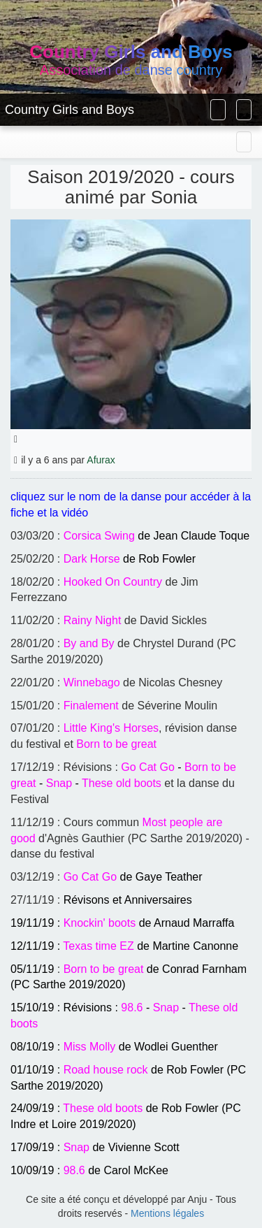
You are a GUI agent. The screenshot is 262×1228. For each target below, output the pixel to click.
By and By (89, 643)
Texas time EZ (98, 946)
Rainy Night (93, 620)
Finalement (91, 705)
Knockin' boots (100, 923)
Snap (59, 783)
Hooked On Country (113, 582)
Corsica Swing (99, 536)
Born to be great (116, 744)
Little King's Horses (111, 728)
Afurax (101, 459)
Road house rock (106, 1070)
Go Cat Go (147, 767)
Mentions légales (167, 1213)
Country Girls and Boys (69, 110)
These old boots (121, 783)
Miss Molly (90, 1047)
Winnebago (92, 682)
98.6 (132, 1007)
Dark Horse (92, 559)
